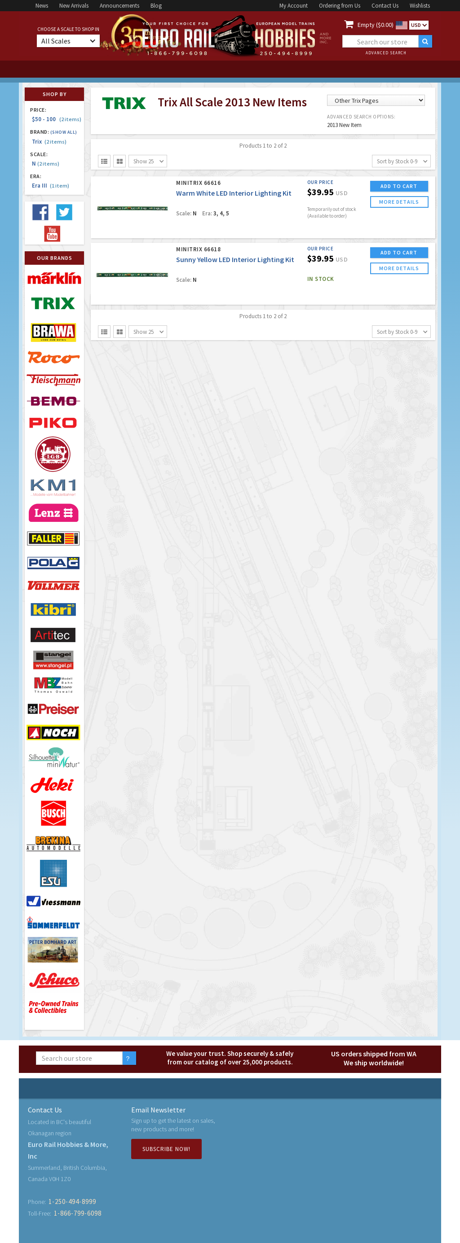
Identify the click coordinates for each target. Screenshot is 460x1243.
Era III (50, 185)
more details (399, 201)
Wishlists (420, 5)
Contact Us (385, 5)
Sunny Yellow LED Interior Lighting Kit (235, 259)
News (41, 5)
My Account (293, 5)
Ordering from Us (339, 5)
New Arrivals (73, 5)
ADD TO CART (398, 186)
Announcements (119, 5)
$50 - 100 (56, 119)
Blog (156, 5)
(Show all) (63, 132)
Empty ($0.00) (376, 25)
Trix (49, 141)
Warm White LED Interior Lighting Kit (234, 192)
